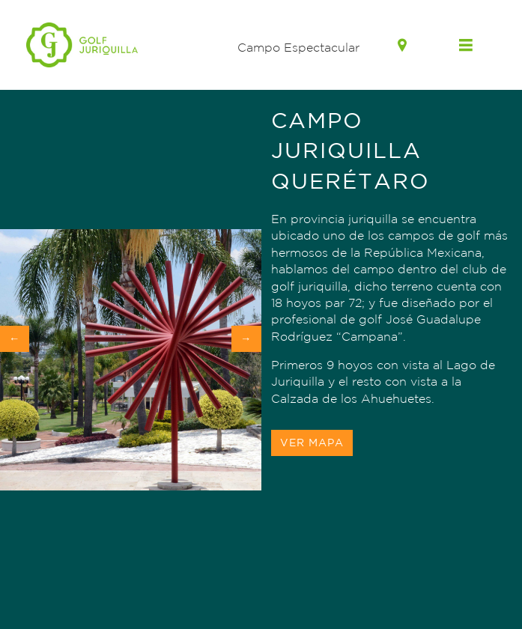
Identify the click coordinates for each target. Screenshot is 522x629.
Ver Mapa (312, 443)
